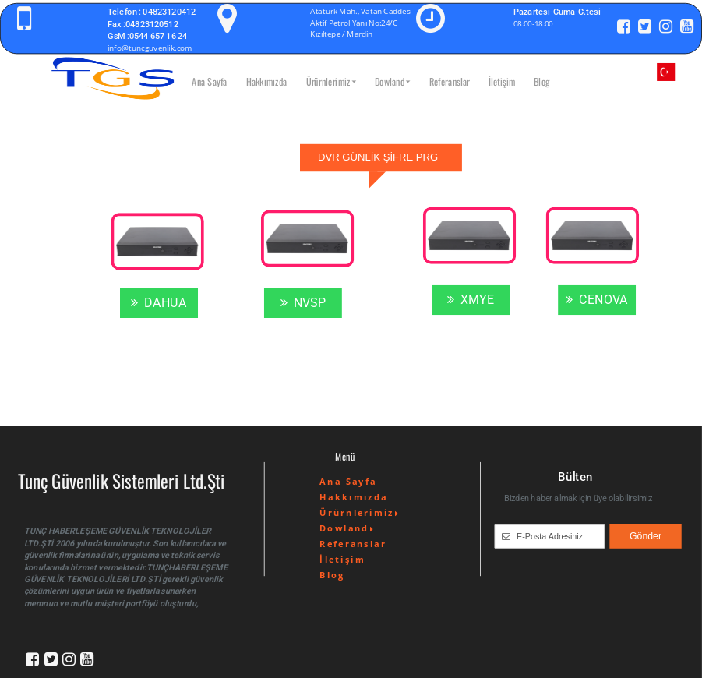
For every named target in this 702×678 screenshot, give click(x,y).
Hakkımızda (267, 81)
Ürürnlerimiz (331, 81)
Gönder (645, 536)
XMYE (470, 300)
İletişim (502, 81)
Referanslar (449, 81)
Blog (541, 81)
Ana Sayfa (209, 81)
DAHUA (159, 303)
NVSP (303, 303)
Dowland (392, 81)
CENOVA (596, 300)
